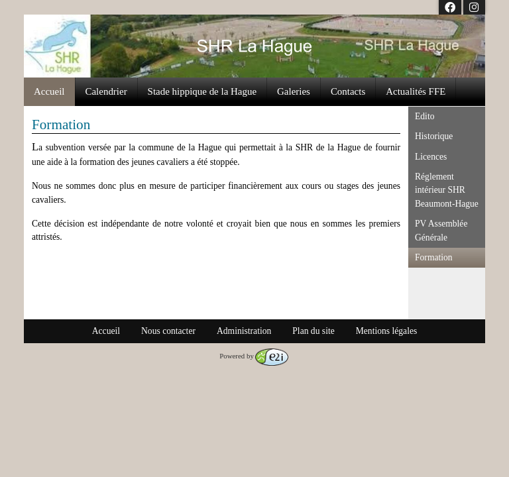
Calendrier (106, 91)
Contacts (348, 91)
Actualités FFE (415, 91)
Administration (244, 331)
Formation (434, 257)
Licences (431, 157)
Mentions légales (387, 331)
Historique (434, 136)
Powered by (253, 356)
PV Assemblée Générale (441, 230)
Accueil (49, 91)
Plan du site (313, 331)
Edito (424, 116)
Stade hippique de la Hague (202, 91)
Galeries (293, 91)
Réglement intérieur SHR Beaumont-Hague (447, 190)
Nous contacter (168, 331)
